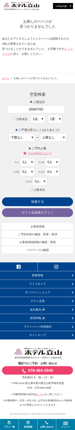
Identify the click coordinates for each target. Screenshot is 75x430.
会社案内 (37, 309)
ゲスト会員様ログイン (38, 212)
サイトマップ (37, 335)
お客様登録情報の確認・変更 (37, 242)
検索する (37, 201)
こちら (41, 394)
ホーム (5, 78)
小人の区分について (37, 153)
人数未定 (37, 189)
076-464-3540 (37, 370)
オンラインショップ (37, 292)
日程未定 (20, 119)
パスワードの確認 (37, 250)
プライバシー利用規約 (38, 326)
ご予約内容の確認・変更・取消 (37, 234)
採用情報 (37, 318)
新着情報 (37, 275)
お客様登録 (38, 226)
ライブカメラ (37, 283)
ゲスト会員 (38, 301)
